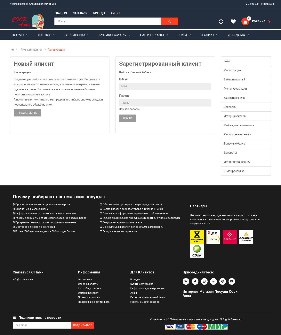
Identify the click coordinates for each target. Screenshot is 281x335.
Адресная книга (234, 97)
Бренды (135, 279)
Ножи (182, 35)
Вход (227, 61)
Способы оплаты (88, 283)
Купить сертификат (141, 283)
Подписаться (82, 325)
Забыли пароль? (129, 109)
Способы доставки (89, 288)
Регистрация (267, 4)
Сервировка (75, 35)
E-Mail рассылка (234, 171)
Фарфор (45, 35)
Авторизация (56, 49)
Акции (134, 292)
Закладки (230, 106)
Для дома (237, 35)
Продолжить (27, 112)
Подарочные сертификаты (94, 301)
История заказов (235, 116)
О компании (85, 279)
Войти (251, 4)
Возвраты (230, 152)
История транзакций (237, 161)
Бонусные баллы (234, 143)
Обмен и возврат (88, 292)
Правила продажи (89, 297)
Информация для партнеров (147, 288)
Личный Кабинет (31, 49)
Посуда (18, 35)
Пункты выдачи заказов (145, 301)
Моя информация (235, 88)
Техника (207, 35)
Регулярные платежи (237, 134)
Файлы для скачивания (239, 125)
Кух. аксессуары (113, 35)
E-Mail (123, 79)
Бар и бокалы (152, 35)
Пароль (124, 95)
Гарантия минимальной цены (147, 297)
